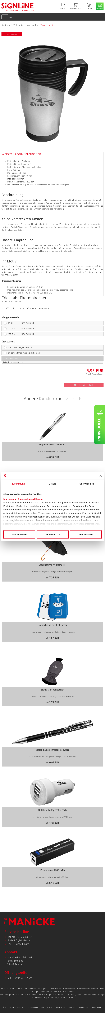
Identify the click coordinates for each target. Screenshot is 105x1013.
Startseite (5, 25)
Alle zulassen (86, 534)
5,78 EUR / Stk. (18, 328)
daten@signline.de (64, 266)
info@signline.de (70, 272)
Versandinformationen (37, 1007)
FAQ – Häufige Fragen (18, 944)
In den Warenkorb (83, 385)
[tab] (21, 154)
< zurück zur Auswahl (11, 34)
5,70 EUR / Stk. (18, 334)
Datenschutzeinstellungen (78, 1007)
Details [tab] (52, 483)
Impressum (9, 499)
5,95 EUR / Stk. (18, 323)
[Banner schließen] (101, 476)
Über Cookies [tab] (86, 483)
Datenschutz (61, 1007)
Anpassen (53, 534)
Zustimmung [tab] (18, 483)
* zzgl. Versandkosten (95, 374)
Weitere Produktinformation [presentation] (21, 154)
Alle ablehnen (19, 534)
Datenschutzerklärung (30, 499)
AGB (50, 1007)
